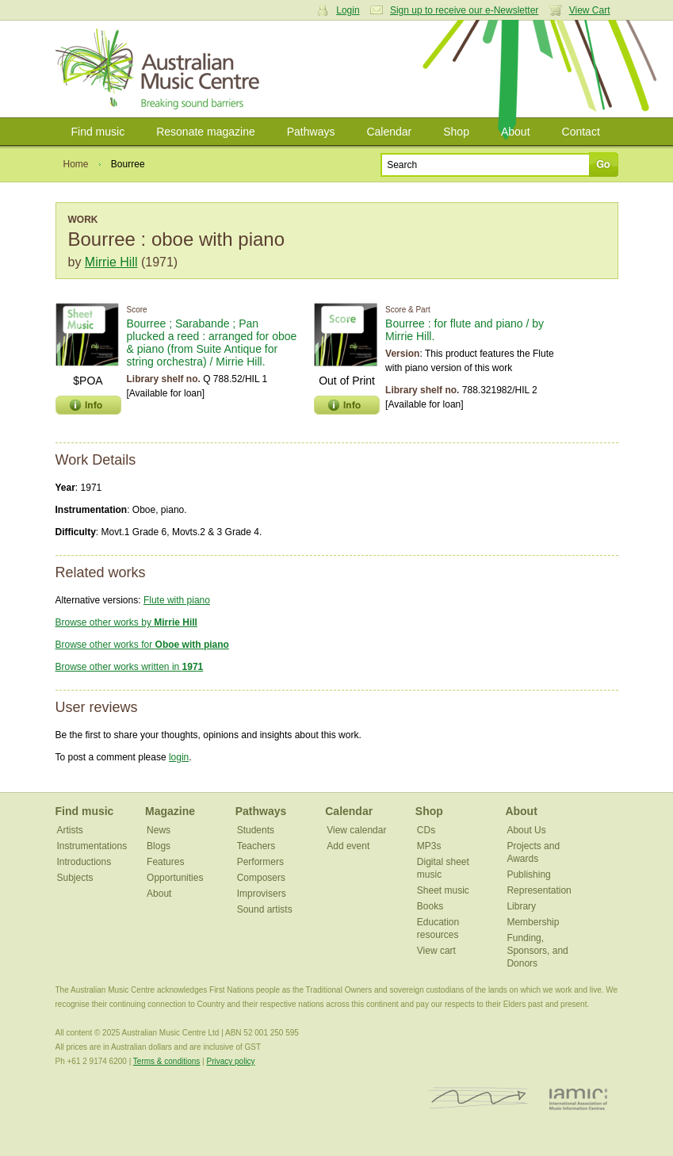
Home (76, 164)
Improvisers (261, 893)
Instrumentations (92, 846)
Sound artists (265, 909)
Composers (261, 877)
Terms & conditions (166, 1061)
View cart (436, 950)
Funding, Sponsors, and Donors (537, 950)
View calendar (356, 830)
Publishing (528, 874)
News (158, 830)
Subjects (75, 877)
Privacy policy (230, 1061)
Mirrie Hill (111, 262)
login (179, 757)
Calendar (388, 131)
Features (165, 861)
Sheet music (443, 890)
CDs (426, 830)
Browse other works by (126, 622)
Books (430, 906)
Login (347, 10)
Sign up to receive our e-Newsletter (464, 10)
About (515, 131)
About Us (526, 830)
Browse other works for (142, 644)
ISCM (478, 1098)
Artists (70, 830)
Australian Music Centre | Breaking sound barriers (160, 69)
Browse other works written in (129, 666)
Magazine (170, 811)
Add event (348, 846)
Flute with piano (176, 600)
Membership (533, 922)
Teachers (256, 846)
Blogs (158, 846)
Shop (456, 131)
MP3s (429, 846)
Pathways (311, 131)
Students (255, 830)
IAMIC (578, 1098)
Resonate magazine (205, 131)
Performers (260, 861)
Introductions (84, 861)
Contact (581, 131)
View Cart (589, 10)
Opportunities (175, 877)
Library (521, 906)
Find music (98, 131)
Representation (539, 890)
